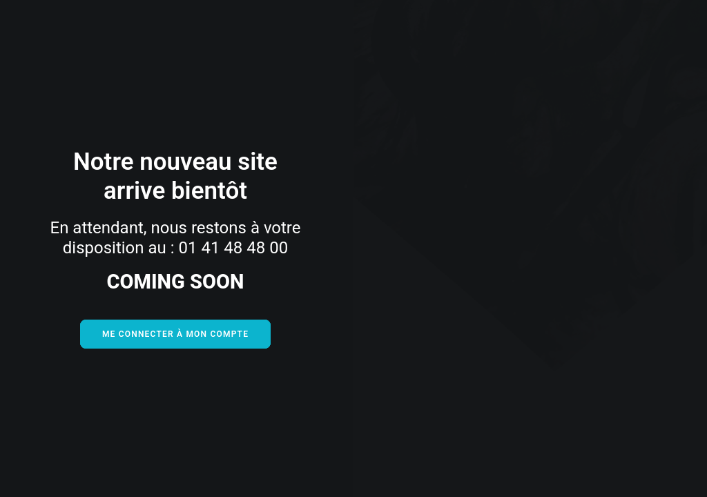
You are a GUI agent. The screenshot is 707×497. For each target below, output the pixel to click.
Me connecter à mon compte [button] (175, 334)
